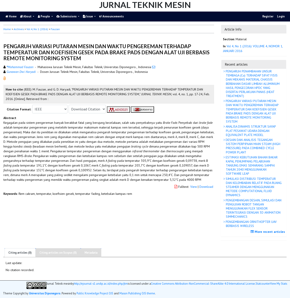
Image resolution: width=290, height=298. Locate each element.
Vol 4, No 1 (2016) (37, 29)
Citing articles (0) (20, 253)
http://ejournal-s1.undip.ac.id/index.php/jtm (101, 283)
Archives (19, 29)
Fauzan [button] (55, 29)
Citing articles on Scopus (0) (58, 253)
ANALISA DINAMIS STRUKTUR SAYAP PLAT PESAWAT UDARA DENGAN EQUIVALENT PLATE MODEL (250, 130)
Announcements (111, 16)
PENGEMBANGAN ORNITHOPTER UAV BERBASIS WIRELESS (251, 224)
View (193, 187)
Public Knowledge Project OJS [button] (95, 293)
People (44, 16)
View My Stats (278, 283)
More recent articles (268, 232)
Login (281, 16)
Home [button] (7, 29)
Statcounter (263, 283)
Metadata (91, 253)
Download (206, 187)
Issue (88, 16)
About (26, 16)
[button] (4, 78)
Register (267, 16)
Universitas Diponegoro (44, 293)
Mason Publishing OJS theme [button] (137, 293)
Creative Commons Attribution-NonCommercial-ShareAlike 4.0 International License (203, 283)
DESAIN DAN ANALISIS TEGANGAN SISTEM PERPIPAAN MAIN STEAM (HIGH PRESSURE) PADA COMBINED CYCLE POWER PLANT (252, 146)
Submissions (66, 16)
